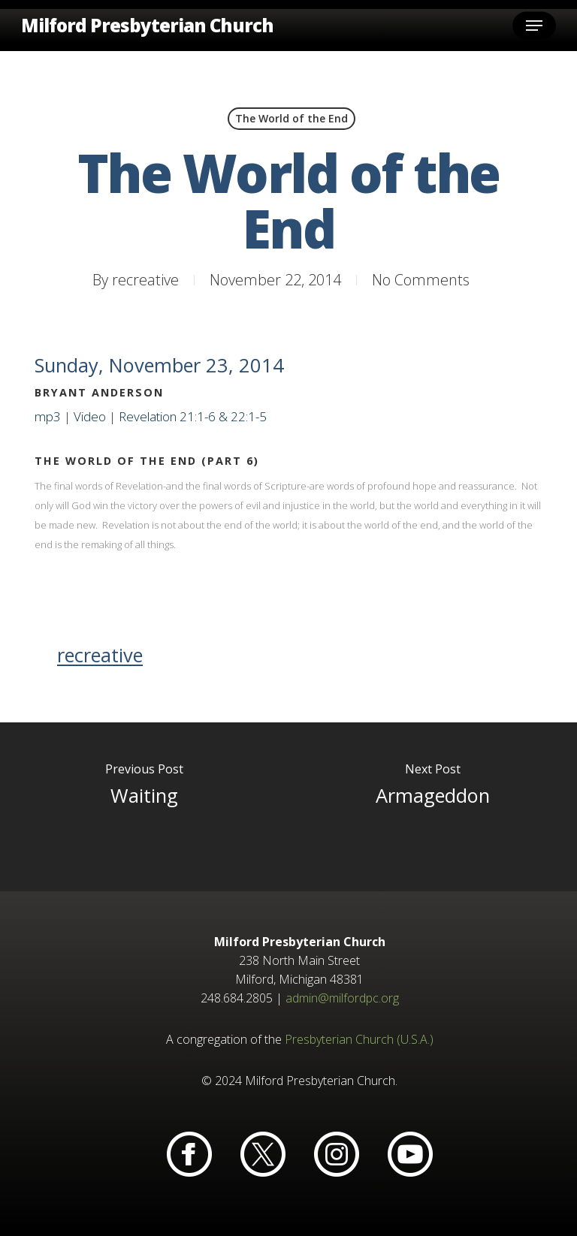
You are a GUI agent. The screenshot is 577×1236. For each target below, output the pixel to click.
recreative (145, 280)
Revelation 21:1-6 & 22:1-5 (193, 416)
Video (90, 416)
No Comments (421, 280)
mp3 (48, 416)
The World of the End (291, 118)
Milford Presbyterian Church (147, 26)
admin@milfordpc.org (342, 998)
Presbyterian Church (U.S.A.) (359, 1039)
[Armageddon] (432, 806)
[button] (534, 25)
